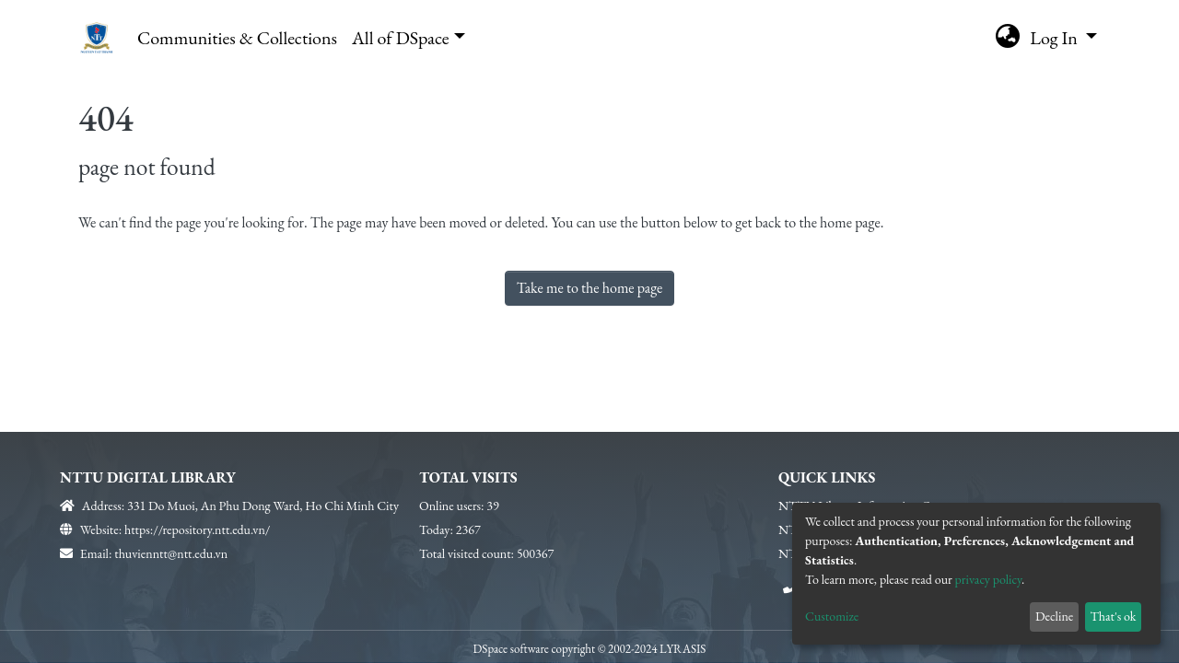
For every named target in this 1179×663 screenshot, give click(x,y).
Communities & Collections (237, 38)
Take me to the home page (590, 287)
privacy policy (988, 579)
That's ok (1113, 616)
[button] (1007, 38)
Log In (1055, 38)
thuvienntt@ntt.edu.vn (171, 553)
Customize (831, 616)
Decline (1054, 616)
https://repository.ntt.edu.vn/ (197, 529)
